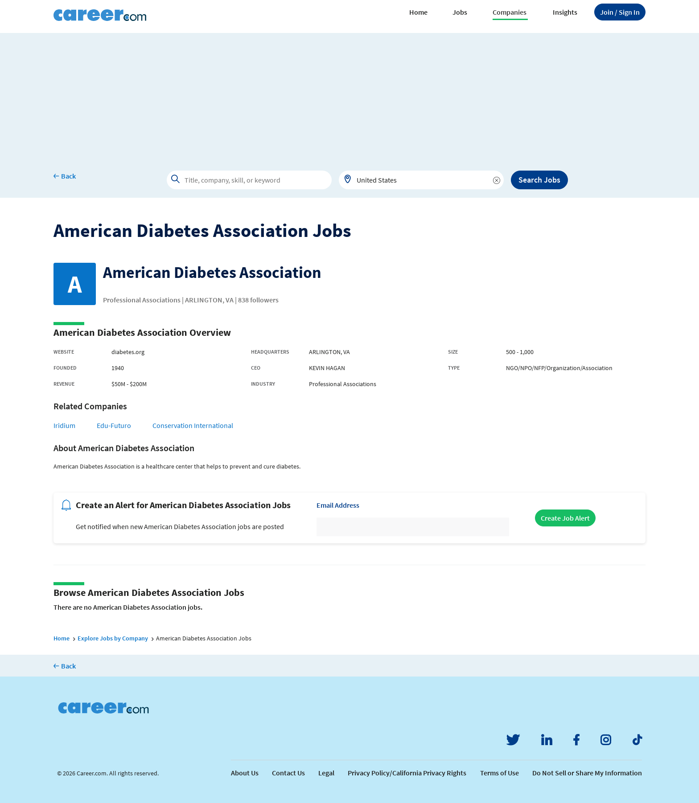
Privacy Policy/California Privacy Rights (407, 772)
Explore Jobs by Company (113, 638)
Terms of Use (499, 772)
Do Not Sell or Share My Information (587, 772)
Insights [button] (565, 12)
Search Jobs (539, 180)
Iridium (64, 425)
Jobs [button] (459, 12)
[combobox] (421, 180)
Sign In (620, 12)
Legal (326, 772)
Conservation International (192, 425)
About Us (245, 772)
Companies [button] (509, 12)
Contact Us (288, 772)
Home (418, 12)
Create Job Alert (565, 518)
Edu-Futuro (114, 425)
